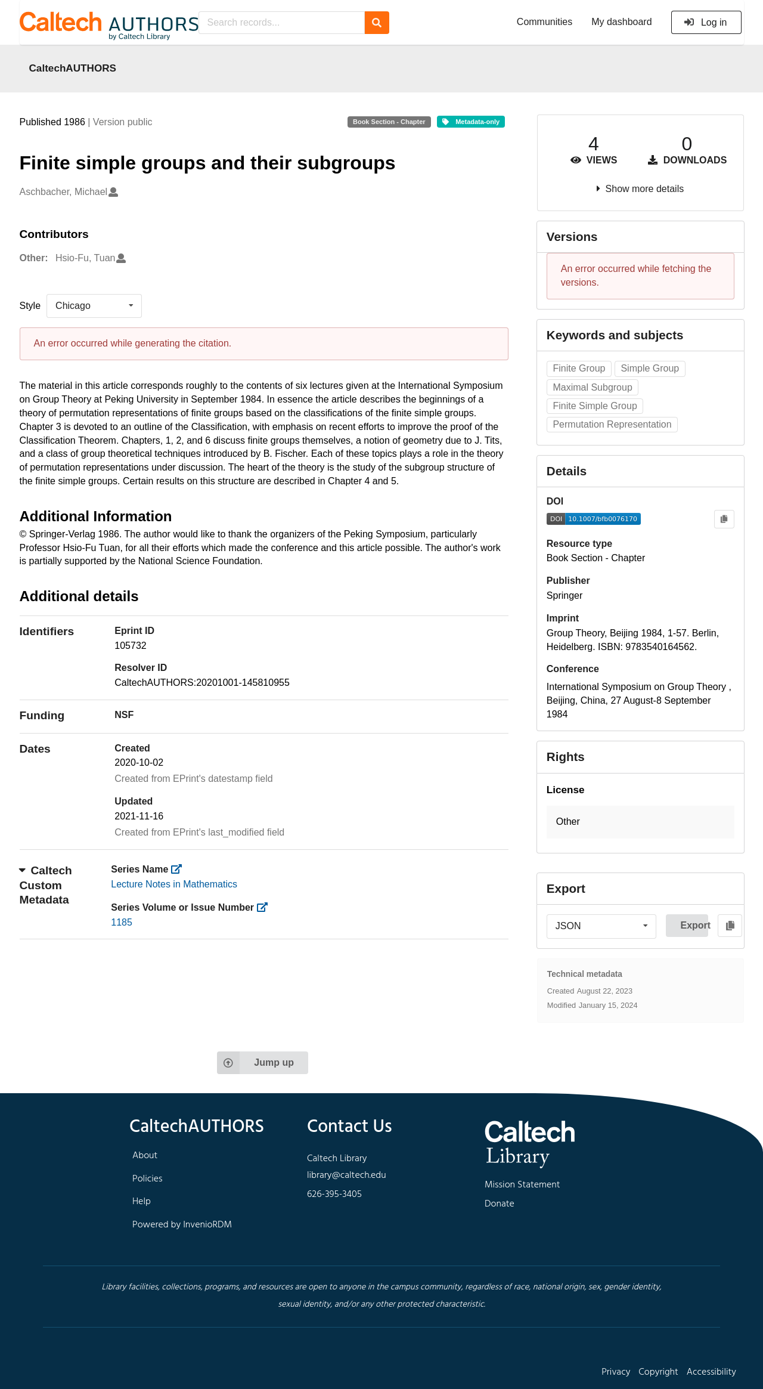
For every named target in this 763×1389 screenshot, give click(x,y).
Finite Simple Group (595, 406)
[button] (640, 822)
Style (30, 306)
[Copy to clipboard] (724, 519)
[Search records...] (281, 22)
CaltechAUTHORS (73, 68)
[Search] (377, 22)
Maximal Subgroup (592, 387)
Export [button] (694, 925)
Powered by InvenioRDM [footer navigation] (182, 1225)
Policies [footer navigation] (147, 1179)
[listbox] (94, 306)
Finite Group (579, 368)
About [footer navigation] (144, 1156)
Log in (705, 22)
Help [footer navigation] (141, 1201)
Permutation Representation (612, 424)
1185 (121, 922)
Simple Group (650, 368)
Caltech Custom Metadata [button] (46, 885)
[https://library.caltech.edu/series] (180, 869)
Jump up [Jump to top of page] (255, 1062)
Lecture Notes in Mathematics (174, 884)
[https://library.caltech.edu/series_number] (266, 907)
